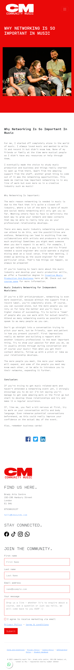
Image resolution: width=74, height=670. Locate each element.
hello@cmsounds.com (15, 514)
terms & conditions (37, 624)
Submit (11, 631)
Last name (10, 569)
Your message (11, 596)
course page (11, 281)
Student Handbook (41, 652)
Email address (12, 582)
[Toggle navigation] (64, 9)
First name (10, 555)
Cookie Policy (48, 650)
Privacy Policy (13, 624)
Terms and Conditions (16, 650)
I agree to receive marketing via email (31, 619)
